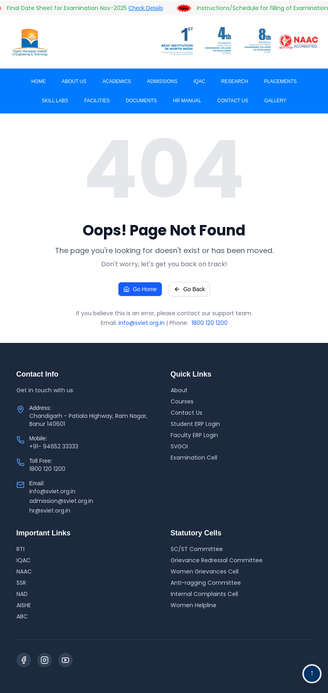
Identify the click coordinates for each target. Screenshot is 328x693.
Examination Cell (194, 458)
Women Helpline (193, 605)
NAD (22, 594)
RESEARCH (234, 81)
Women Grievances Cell (204, 571)
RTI (20, 549)
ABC (22, 616)
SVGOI (179, 446)
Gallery (275, 100)
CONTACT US (232, 100)
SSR (21, 583)
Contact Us (186, 413)
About (179, 390)
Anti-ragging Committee (206, 583)
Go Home (140, 289)
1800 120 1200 (210, 323)
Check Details (149, 8)
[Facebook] (23, 660)
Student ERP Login (195, 424)
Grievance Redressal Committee (217, 560)
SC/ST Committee (197, 549)
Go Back (189, 289)
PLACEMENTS (280, 81)
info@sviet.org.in (141, 323)
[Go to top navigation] (312, 673)
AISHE (23, 605)
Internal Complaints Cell (204, 594)
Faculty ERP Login (194, 435)
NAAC (24, 571)
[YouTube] (65, 660)
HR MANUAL (187, 100)
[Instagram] (44, 660)
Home (38, 81)
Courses (182, 401)
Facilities (97, 100)
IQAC (199, 81)
